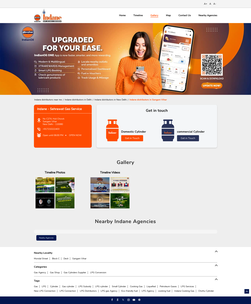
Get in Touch (132, 138)
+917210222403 (51, 129)
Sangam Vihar (79, 258)
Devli (66, 258)
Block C (56, 258)
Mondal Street (41, 258)
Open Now (75, 135)
